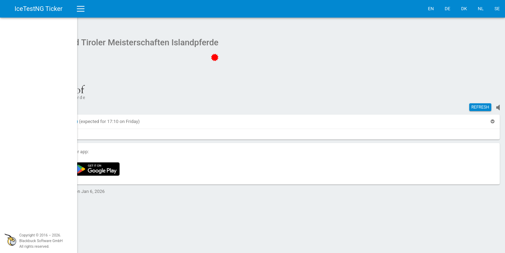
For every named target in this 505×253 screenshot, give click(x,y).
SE (497, 8)
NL (481, 8)
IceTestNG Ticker (39, 8)
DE (447, 8)
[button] (113, 118)
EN (431, 8)
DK (464, 8)
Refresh (480, 103)
